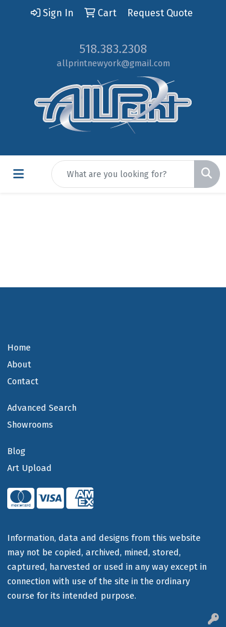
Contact (23, 381)
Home (19, 347)
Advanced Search (42, 407)
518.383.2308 (113, 49)
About (19, 364)
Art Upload (29, 468)
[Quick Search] (123, 174)
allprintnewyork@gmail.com (113, 63)
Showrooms (30, 424)
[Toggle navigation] (18, 174)
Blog (16, 451)
